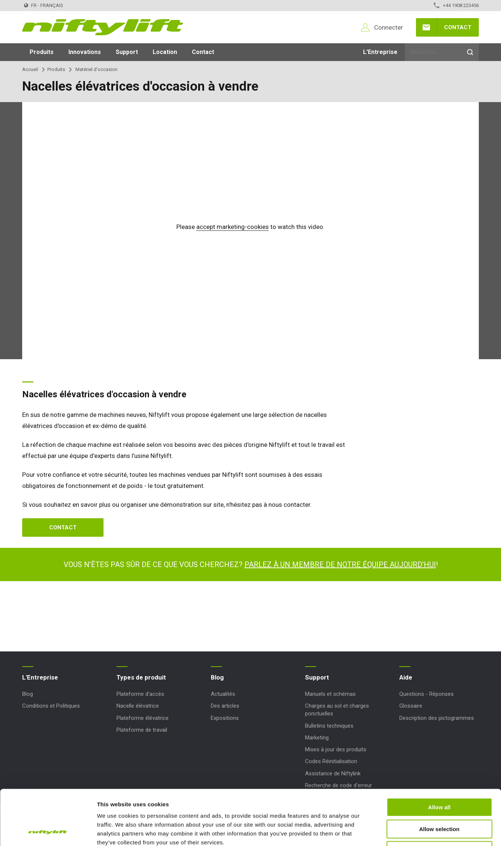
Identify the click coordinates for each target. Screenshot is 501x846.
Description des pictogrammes (436, 718)
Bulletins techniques (329, 725)
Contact (457, 27)
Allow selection (439, 777)
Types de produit (141, 677)
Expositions (225, 718)
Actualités (223, 694)
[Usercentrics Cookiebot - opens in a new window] (48, 831)
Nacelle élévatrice (137, 705)
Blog (27, 694)
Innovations (84, 51)
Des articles (225, 705)
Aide (405, 677)
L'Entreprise (380, 51)
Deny (439, 799)
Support (127, 51)
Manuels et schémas (330, 694)
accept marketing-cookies (232, 226)
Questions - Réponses (426, 694)
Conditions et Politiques (51, 705)
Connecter (388, 27)
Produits (42, 51)
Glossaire (410, 705)
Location (165, 51)
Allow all (439, 755)
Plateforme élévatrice (142, 718)
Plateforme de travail (141, 730)
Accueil (30, 69)
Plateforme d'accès (140, 694)
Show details (388, 831)
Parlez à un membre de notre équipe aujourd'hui (340, 564)
